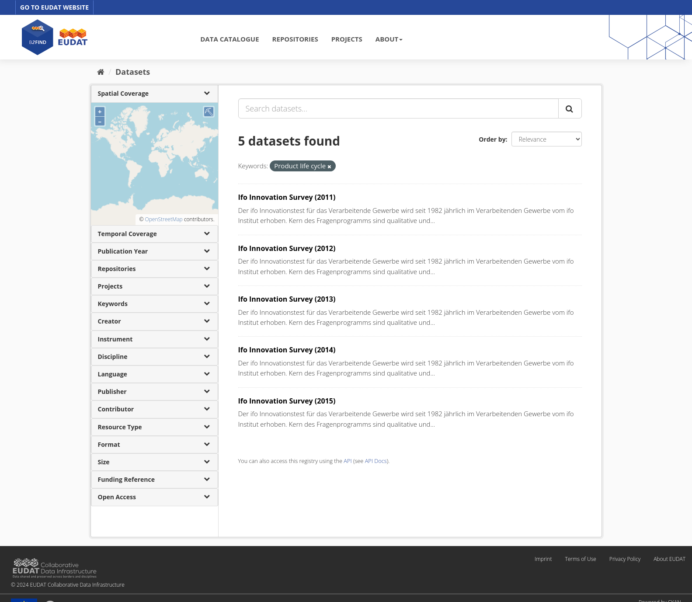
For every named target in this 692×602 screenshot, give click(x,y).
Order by (492, 139)
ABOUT (389, 39)
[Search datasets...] (398, 108)
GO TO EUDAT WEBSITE (54, 7)
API (347, 461)
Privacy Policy (624, 559)
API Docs (376, 461)
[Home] (100, 71)
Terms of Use (580, 559)
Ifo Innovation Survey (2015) (287, 401)
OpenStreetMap (163, 219)
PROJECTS (346, 39)
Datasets (132, 71)
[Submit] (570, 108)
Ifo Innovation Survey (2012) (287, 248)
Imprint (543, 559)
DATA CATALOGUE (229, 39)
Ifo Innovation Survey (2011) (287, 197)
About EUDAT (669, 559)
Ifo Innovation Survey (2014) (287, 350)
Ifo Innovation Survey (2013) (287, 299)
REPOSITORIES (295, 39)
